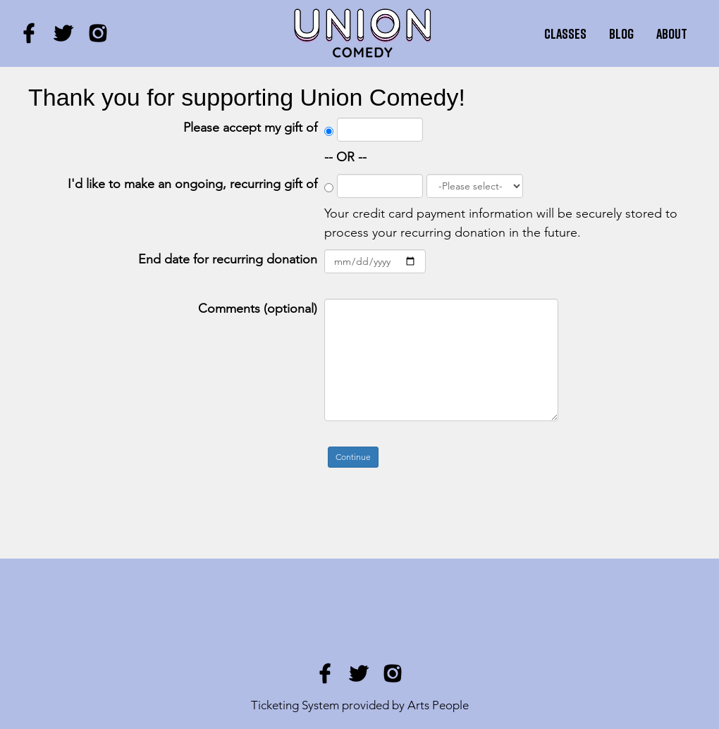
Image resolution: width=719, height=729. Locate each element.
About (671, 33)
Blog (621, 33)
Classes (565, 33)
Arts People (438, 705)
